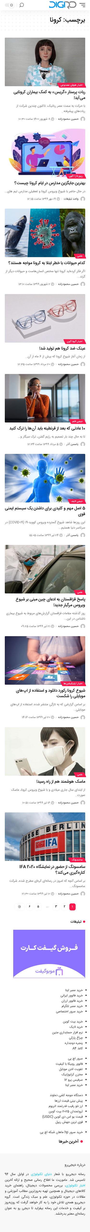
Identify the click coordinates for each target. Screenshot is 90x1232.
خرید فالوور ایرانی (71, 995)
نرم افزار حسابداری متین (67, 1032)
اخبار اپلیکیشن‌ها (73, 684)
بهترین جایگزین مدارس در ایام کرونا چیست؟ (49, 183)
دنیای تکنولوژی (41, 1174)
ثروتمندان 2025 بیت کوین (66, 1111)
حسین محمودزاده (68, 119)
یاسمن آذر (72, 444)
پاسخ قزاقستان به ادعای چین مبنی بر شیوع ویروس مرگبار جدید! (50, 602)
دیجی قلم (77, 421)
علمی (80, 256)
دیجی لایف (77, 501)
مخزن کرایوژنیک (72, 1074)
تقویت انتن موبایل (71, 1069)
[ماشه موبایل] (81, 5)
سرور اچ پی (75, 1058)
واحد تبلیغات (71, 199)
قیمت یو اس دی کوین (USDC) (62, 1116)
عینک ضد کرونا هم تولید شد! (62, 348)
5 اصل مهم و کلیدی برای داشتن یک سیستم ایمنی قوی (45, 511)
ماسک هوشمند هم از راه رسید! (60, 781)
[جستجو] (21, 5)
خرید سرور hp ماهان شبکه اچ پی (61, 1132)
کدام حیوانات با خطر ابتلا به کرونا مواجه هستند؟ (46, 263)
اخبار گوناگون (75, 342)
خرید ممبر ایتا (74, 990)
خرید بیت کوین (73, 1021)
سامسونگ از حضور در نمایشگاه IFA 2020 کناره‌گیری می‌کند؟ (52, 870)
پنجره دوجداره (74, 1043)
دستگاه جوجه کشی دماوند (66, 1095)
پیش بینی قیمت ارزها (69, 1101)
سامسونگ (77, 860)
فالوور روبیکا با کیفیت (69, 1064)
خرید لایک (76, 1027)
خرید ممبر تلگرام (72, 1006)
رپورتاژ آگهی (76, 176)
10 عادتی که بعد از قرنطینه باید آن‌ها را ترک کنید (47, 428)
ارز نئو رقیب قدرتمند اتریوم (66, 1106)
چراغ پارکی (76, 1038)
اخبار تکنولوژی (75, 1185)
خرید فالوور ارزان (72, 1001)
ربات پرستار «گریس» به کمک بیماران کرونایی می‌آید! (49, 95)
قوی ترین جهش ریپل (69, 1122)
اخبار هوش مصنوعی (71, 85)
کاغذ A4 (77, 1048)
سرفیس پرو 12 (73, 1080)
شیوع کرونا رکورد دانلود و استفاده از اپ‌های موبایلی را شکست (50, 693)
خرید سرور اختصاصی (69, 1011)
